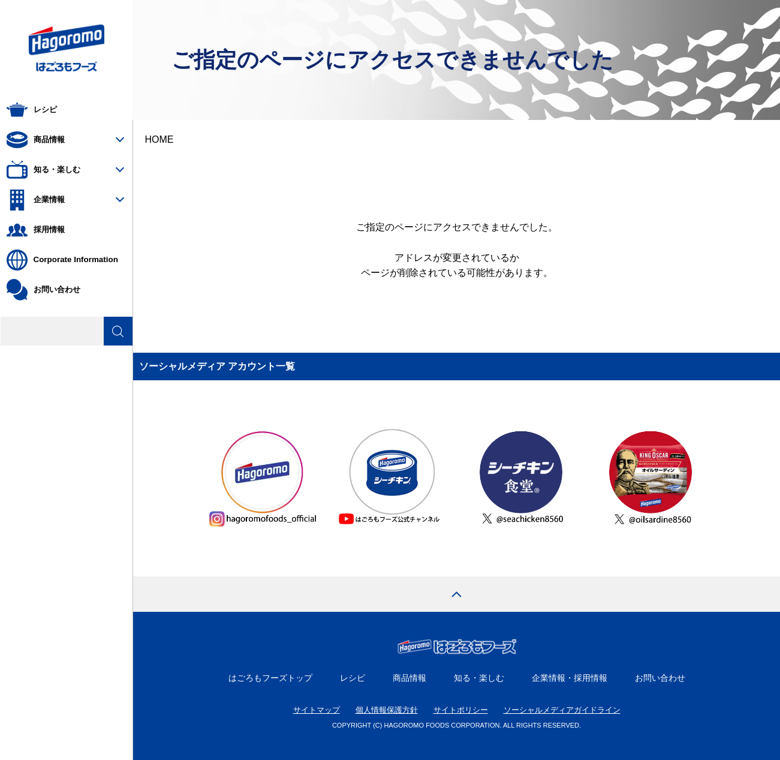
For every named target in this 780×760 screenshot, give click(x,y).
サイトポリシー (460, 710)
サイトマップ (316, 710)
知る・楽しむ (479, 678)
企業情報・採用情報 (569, 678)
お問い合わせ (660, 678)
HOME (159, 139)
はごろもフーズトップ (270, 678)
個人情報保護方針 (387, 710)
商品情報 (409, 678)
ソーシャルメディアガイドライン (562, 710)
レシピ (352, 678)
